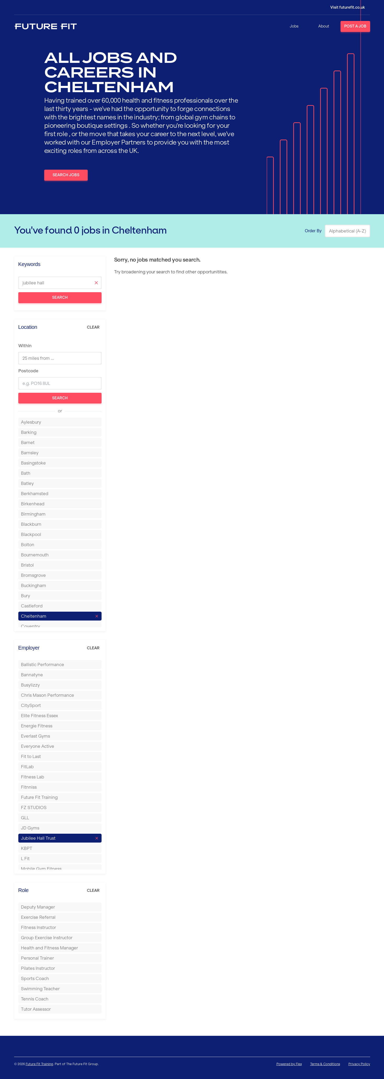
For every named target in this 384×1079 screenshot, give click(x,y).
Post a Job (355, 26)
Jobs (294, 26)
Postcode (28, 370)
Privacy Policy (359, 1064)
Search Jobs (66, 175)
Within (25, 345)
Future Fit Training (39, 1064)
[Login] (344, 7)
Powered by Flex (289, 1064)
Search (60, 297)
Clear (93, 327)
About (323, 26)
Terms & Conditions (325, 1064)
